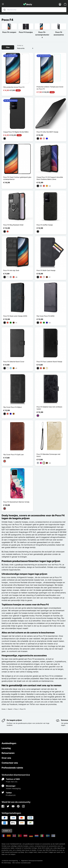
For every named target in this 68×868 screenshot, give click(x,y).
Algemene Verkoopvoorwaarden (32, 860)
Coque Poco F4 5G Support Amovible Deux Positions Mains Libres (50, 178)
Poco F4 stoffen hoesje (45, 225)
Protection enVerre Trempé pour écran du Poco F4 (50, 88)
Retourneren (8, 753)
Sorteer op (20, 45)
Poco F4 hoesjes (26, 32)
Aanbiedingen (9, 743)
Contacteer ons (10, 763)
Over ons (6, 758)
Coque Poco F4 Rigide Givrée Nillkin (16, 132)
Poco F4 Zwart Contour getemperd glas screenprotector (17, 178)
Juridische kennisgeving (10, 860)
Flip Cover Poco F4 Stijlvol (12, 407)
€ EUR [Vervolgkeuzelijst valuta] (6, 831)
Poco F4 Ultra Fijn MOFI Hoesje (47, 132)
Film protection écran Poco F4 (13, 87)
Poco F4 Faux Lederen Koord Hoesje (49, 361)
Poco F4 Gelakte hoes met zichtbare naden (49, 408)
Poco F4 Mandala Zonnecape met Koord (48, 455)
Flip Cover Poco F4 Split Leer (13, 454)
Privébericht (11, 795)
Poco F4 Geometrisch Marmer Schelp (16, 502)
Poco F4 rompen (9, 32)
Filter (8, 47)
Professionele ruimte (12, 767)
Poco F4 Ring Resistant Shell (13, 225)
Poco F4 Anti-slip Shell (11, 270)
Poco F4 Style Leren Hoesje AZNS (15, 316)
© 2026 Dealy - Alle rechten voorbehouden (16, 863)
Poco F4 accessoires (59, 33)
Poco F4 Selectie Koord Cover (13, 361)
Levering (6, 748)
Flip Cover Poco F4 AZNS (45, 316)
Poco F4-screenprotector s (42, 34)
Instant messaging (13, 788)
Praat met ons (11, 782)
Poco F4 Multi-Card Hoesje (46, 270)
